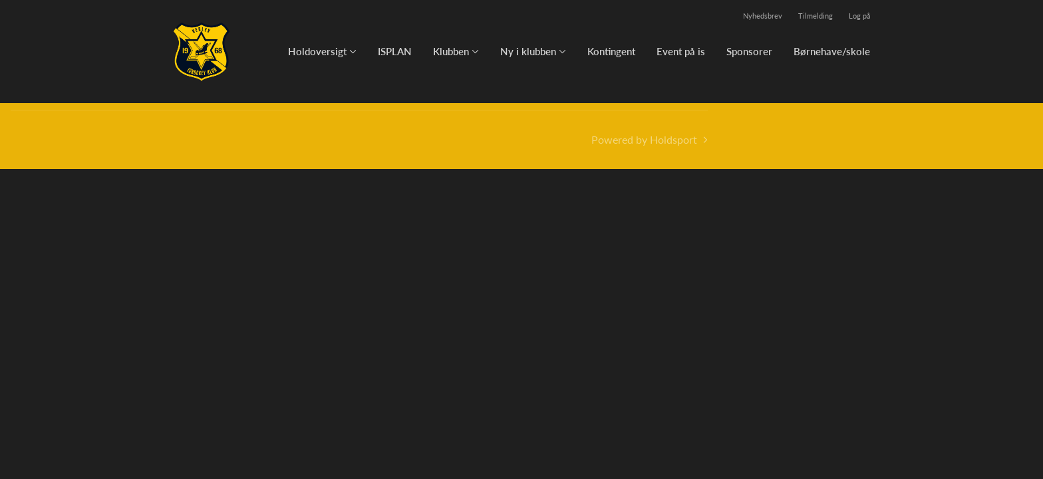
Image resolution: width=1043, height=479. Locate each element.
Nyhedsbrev (762, 15)
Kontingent (611, 51)
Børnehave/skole (832, 51)
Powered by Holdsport (644, 139)
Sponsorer (749, 51)
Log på (859, 15)
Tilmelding (815, 15)
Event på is (681, 51)
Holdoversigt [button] (317, 51)
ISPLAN (395, 51)
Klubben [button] (451, 51)
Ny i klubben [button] (528, 51)
